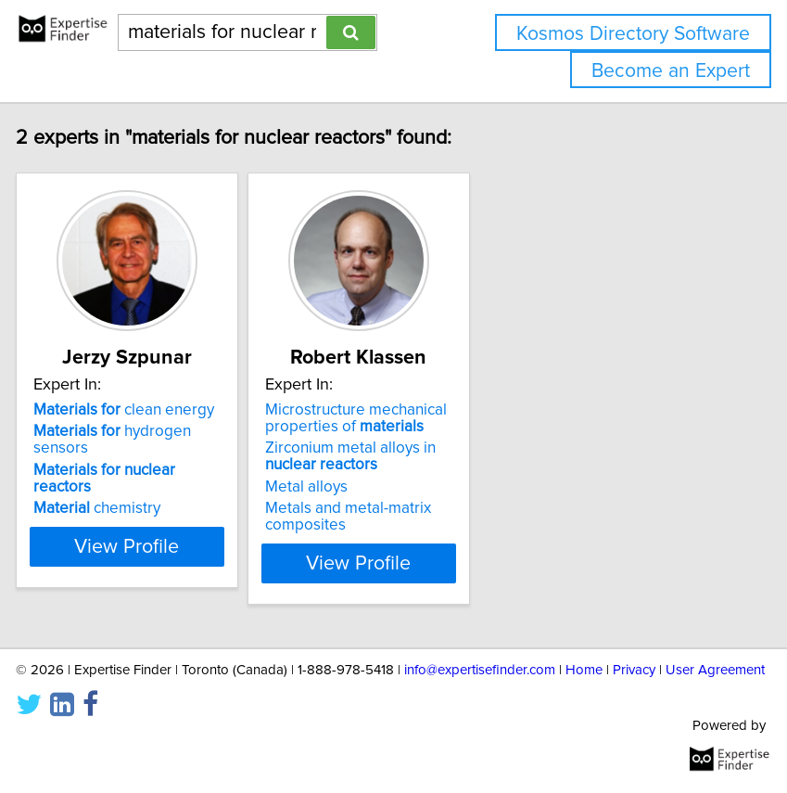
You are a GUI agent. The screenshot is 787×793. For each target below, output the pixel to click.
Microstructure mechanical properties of (386, 418)
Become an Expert (670, 71)
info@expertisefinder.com (479, 670)
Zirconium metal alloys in (381, 456)
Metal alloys (337, 487)
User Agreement (715, 670)
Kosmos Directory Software (633, 34)
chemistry (127, 508)
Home (584, 670)
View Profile (157, 563)
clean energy (154, 410)
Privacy (634, 670)
